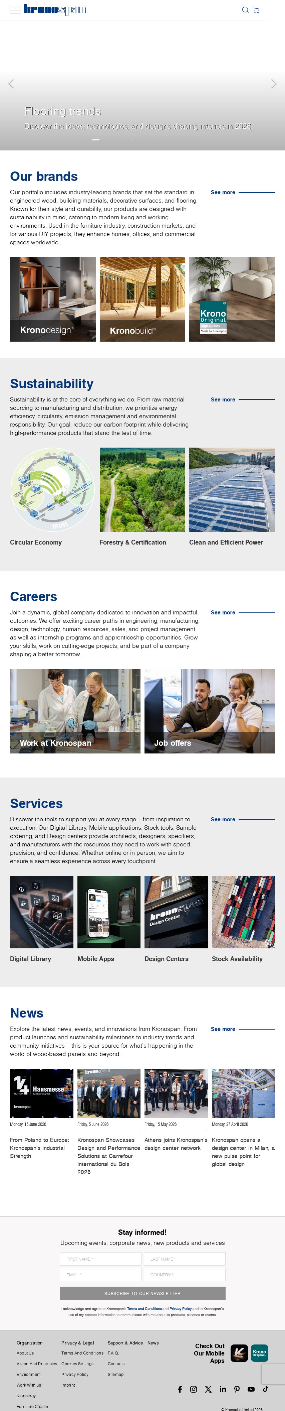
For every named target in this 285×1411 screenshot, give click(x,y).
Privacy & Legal (77, 1329)
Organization (30, 1329)
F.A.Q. (113, 1340)
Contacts (116, 1351)
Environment (28, 1361)
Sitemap (116, 1361)
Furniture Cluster (32, 1393)
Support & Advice (126, 1329)
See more (223, 192)
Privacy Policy (74, 1361)
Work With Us (29, 1372)
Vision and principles (37, 1351)
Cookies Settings (77, 1351)
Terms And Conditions (82, 1340)
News (153, 1329)
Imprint (68, 1372)
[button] (13, 75)
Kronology (26, 1383)
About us (25, 1340)
